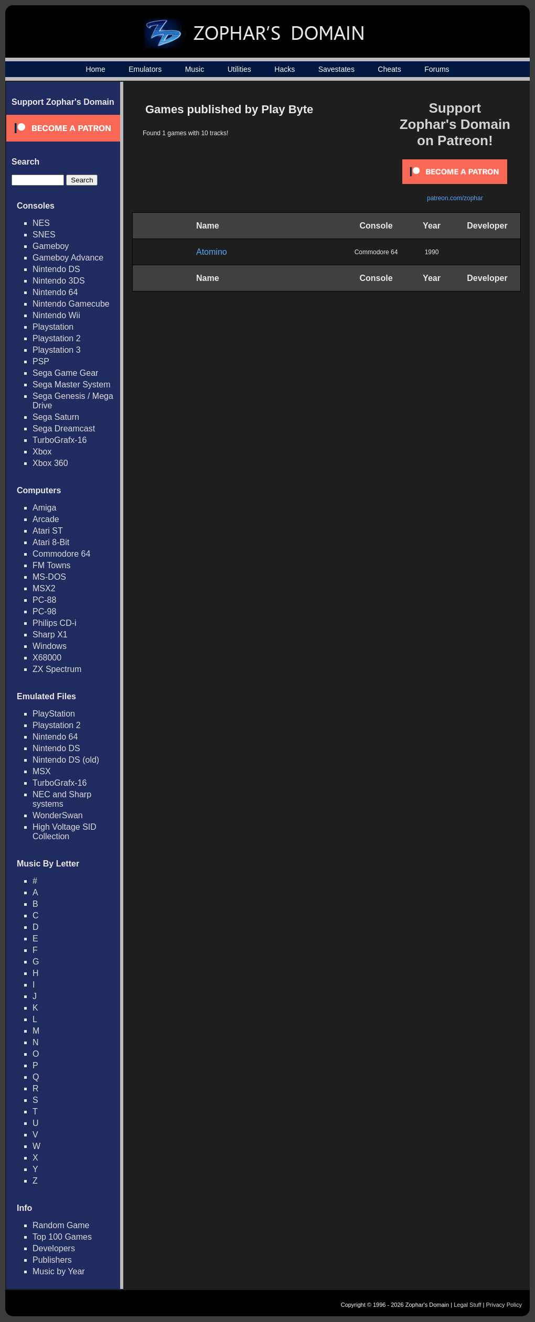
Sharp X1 (50, 634)
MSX (42, 771)
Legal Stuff (467, 1305)
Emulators (145, 69)
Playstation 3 (57, 349)
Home (95, 69)
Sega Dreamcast (64, 428)
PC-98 (44, 611)
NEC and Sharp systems (62, 799)
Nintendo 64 (55, 292)
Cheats (389, 69)
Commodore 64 (61, 553)
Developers (54, 1248)
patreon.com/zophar (455, 198)
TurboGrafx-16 (60, 440)
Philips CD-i (55, 623)
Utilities (239, 69)
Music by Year (59, 1271)
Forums (436, 69)
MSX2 (44, 588)
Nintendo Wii (56, 315)
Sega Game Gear (65, 373)
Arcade (46, 519)
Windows (50, 646)
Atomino (211, 251)
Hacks (284, 69)
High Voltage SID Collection (65, 831)
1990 (432, 252)
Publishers (52, 1259)
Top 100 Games (62, 1236)
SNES (44, 234)
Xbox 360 (50, 463)
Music (195, 69)
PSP (41, 361)
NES (41, 223)
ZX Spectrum (57, 669)
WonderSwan (58, 815)
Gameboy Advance (68, 257)
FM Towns (52, 565)
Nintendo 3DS (59, 280)
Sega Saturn (56, 417)
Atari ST (48, 530)
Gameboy (51, 246)
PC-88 (44, 599)
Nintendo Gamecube (71, 303)
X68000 (47, 657)
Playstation (53, 326)
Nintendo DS (56, 269)
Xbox (42, 451)
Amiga (44, 507)
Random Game (61, 1225)
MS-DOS (49, 576)
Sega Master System (72, 384)
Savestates (336, 69)
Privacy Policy (504, 1305)
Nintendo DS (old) (66, 759)
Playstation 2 (57, 338)
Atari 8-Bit (51, 542)
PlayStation (54, 713)
